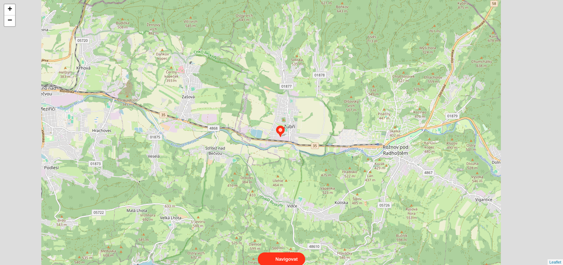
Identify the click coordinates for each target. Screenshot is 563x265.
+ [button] (10, 9)
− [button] (10, 20)
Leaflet (555, 256)
